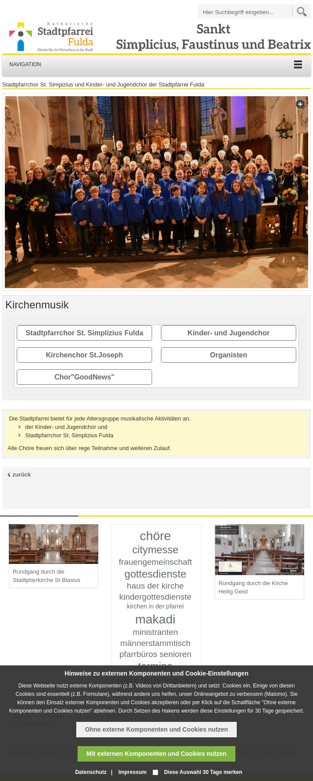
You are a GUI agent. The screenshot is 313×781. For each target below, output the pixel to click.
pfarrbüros (138, 654)
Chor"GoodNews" (84, 377)
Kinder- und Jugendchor (229, 333)
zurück (21, 474)
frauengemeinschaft (155, 562)
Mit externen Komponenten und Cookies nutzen (156, 753)
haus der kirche (155, 585)
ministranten (155, 632)
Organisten (228, 355)
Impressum (132, 772)
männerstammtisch (155, 643)
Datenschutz (90, 772)
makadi (155, 619)
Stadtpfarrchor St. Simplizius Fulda (84, 333)
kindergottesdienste (155, 596)
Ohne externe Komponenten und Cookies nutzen (156, 729)
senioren (175, 654)
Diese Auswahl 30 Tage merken (203, 772)
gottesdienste (155, 574)
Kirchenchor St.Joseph (84, 355)
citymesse (155, 550)
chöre (155, 536)
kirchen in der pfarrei (155, 606)
